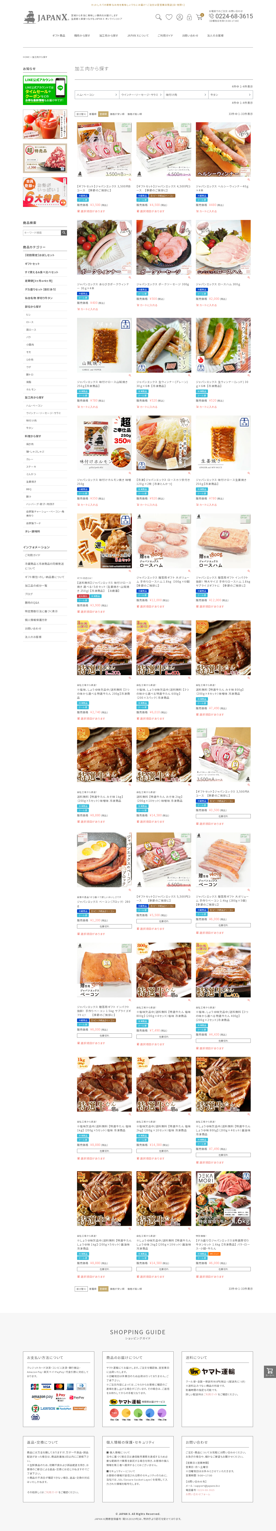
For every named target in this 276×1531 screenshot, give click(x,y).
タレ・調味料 (32, 531)
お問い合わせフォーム (198, 1494)
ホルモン (31, 389)
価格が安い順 (117, 114)
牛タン (30, 428)
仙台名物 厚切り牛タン (39, 298)
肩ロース (31, 329)
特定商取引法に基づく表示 (41, 611)
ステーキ (31, 466)
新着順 (93, 114)
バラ (28, 337)
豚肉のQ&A (32, 602)
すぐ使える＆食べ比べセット (42, 272)
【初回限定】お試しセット (40, 255)
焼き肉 (30, 444)
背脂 (28, 382)
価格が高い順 (134, 114)
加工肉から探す (34, 397)
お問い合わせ (33, 628)
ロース (30, 322)
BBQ (29, 489)
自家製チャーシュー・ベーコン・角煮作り (45, 513)
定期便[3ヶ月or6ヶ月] (39, 281)
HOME (26, 56)
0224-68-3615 (206, 1490)
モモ (28, 352)
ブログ (29, 594)
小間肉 (30, 344)
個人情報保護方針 (36, 620)
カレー (30, 459)
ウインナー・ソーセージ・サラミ (43, 413)
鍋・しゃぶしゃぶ (35, 451)
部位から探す (33, 306)
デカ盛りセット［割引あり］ (40, 289)
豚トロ (30, 374)
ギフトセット (32, 264)
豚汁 (28, 496)
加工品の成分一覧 (36, 585)
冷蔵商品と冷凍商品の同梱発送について (44, 566)
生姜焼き (31, 481)
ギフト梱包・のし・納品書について (45, 577)
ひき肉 (30, 359)
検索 (64, 232)
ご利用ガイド (32, 555)
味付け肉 (31, 420)
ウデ (28, 367)
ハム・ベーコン (34, 405)
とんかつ (31, 474)
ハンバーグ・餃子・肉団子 (40, 504)
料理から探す (33, 436)
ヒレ (28, 314)
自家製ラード (33, 523)
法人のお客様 (33, 637)
